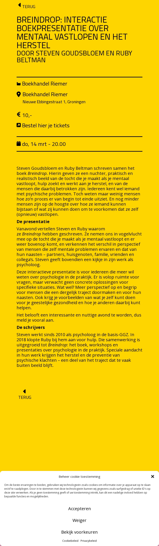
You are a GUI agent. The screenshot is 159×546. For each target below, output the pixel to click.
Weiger (79, 520)
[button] (152, 476)
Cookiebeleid (70, 541)
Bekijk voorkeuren (79, 532)
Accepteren (79, 508)
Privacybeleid (89, 541)
